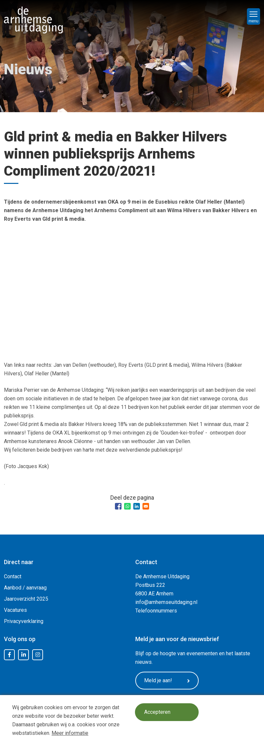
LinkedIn (23, 655)
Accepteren (157, 712)
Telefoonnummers (156, 611)
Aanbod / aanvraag (25, 588)
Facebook (9, 655)
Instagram (37, 655)
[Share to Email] (146, 506)
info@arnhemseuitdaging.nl (166, 602)
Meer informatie (70, 733)
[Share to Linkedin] (136, 506)
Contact (12, 576)
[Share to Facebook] (118, 506)
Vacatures (15, 610)
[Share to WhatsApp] (127, 506)
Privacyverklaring (23, 621)
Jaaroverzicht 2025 (26, 599)
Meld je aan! (168, 681)
